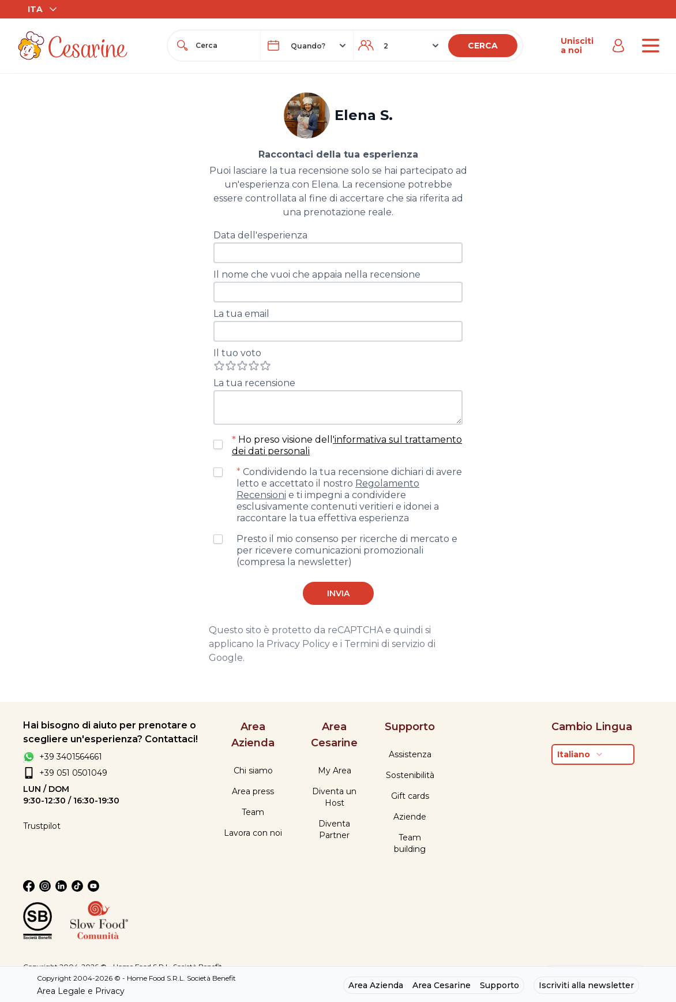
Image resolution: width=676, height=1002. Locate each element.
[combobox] (225, 45)
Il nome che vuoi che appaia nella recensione (316, 274)
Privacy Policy (298, 643)
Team (253, 812)
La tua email (241, 313)
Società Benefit (211, 978)
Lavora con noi (253, 833)
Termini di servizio (384, 643)
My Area (334, 770)
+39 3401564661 (70, 757)
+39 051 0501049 (73, 773)
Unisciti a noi (577, 45)
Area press (253, 791)
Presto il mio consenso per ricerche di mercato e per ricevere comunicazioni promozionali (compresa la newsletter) (346, 550)
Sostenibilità (410, 775)
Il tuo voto (237, 352)
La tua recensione (254, 382)
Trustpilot (42, 826)
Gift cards (410, 796)
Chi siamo (253, 770)
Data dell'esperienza (260, 235)
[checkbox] (218, 444)
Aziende (409, 817)
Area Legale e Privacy (81, 991)
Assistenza (410, 754)
